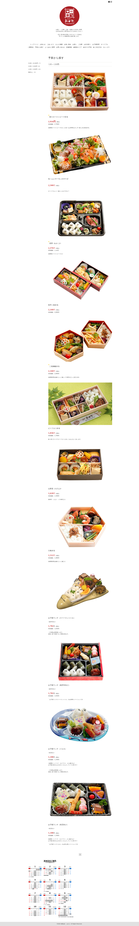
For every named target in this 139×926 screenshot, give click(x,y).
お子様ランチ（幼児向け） (58, 825)
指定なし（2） (32, 72)
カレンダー (106, 47)
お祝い (75, 44)
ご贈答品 (31, 47)
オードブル (104, 44)
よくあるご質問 (50, 47)
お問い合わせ (60, 47)
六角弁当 (51, 551)
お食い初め (67, 44)
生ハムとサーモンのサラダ (58, 179)
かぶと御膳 (59, 44)
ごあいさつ (50, 44)
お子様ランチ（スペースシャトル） (61, 618)
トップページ (34, 44)
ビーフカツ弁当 (54, 428)
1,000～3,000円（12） (34, 69)
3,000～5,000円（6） (34, 66)
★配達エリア (77, 47)
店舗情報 (69, 47)
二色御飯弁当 (54, 366)
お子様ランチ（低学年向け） (59, 685)
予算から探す (39, 47)
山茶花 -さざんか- (55, 489)
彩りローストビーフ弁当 (58, 117)
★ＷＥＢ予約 (87, 47)
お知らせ (43, 44)
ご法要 (80, 44)
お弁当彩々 (87, 44)
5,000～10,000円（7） (34, 63)
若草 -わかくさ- (55, 243)
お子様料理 (95, 44)
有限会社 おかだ (65, 923)
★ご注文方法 (97, 47)
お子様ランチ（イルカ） (57, 749)
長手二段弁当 (53, 305)
